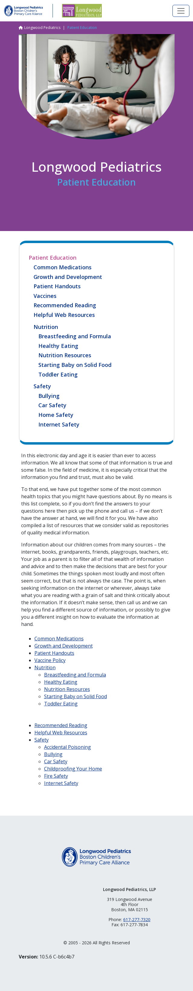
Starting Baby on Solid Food (74, 365)
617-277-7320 (136, 919)
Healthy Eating (58, 346)
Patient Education (52, 257)
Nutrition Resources (64, 355)
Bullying (49, 396)
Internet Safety (58, 424)
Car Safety (52, 405)
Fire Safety (56, 776)
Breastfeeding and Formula (74, 336)
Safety (42, 386)
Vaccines (45, 296)
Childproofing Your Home (73, 768)
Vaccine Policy (50, 660)
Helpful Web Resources (64, 315)
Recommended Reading (65, 305)
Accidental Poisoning (67, 747)
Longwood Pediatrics (42, 27)
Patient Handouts (57, 286)
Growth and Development (68, 277)
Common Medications (63, 267)
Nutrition (46, 326)
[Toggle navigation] (180, 11)
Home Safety (55, 415)
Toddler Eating (58, 374)
